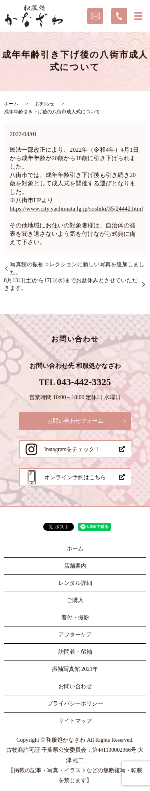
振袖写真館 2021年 (75, 669)
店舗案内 (75, 566)
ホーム (11, 103)
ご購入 (75, 600)
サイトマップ (75, 721)
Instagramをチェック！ (72, 449)
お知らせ (44, 103)
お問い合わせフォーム (75, 421)
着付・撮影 (75, 617)
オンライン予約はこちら (75, 477)
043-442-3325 (83, 382)
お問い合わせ (75, 686)
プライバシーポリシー (75, 704)
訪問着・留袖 (75, 652)
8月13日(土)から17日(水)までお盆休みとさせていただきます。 (71, 284)
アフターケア (75, 635)
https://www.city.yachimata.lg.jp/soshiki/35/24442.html (76, 208)
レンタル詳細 (75, 583)
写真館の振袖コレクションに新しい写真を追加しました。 (77, 268)
